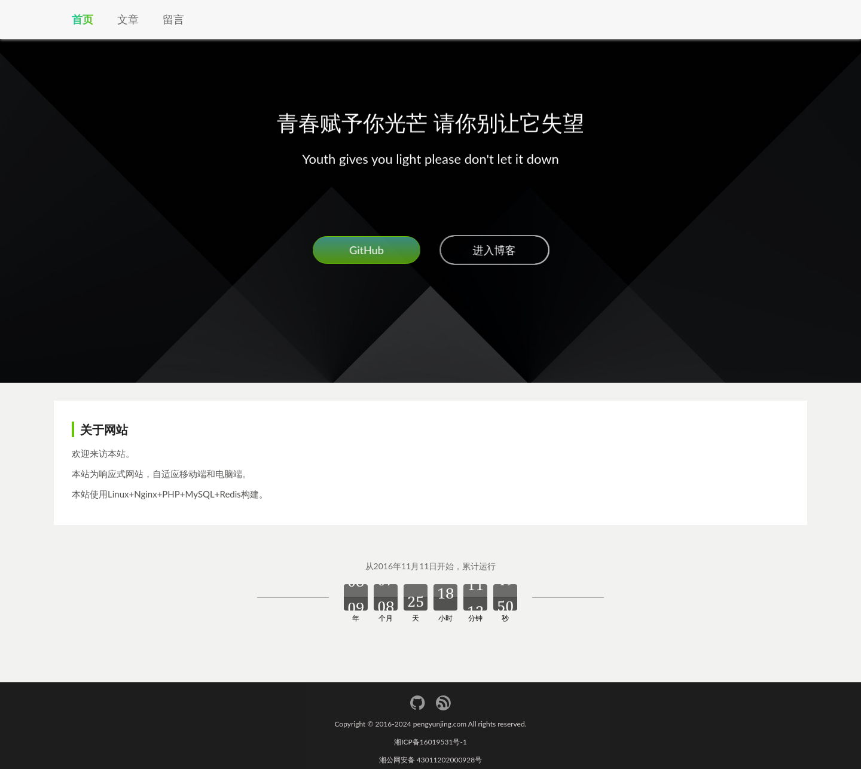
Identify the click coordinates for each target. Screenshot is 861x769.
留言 (173, 19)
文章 (128, 19)
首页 (82, 19)
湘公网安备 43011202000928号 (431, 759)
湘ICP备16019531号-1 (430, 741)
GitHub (365, 250)
